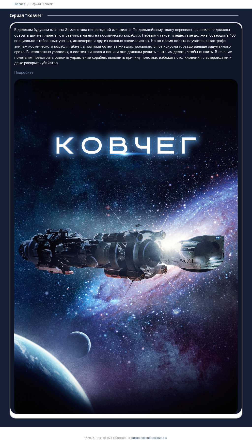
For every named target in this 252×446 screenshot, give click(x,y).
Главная (19, 4)
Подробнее (23, 72)
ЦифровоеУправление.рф (149, 438)
